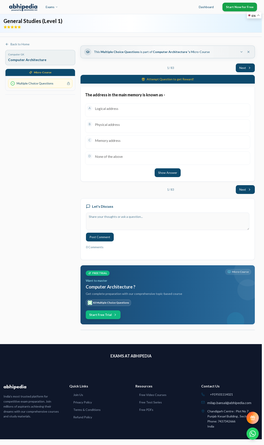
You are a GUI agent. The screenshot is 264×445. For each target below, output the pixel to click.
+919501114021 (221, 394)
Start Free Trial (103, 315)
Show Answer (167, 172)
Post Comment (99, 237)
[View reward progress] (253, 418)
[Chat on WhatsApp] (253, 433)
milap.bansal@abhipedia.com (229, 403)
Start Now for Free (240, 7)
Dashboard (206, 7)
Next (245, 68)
